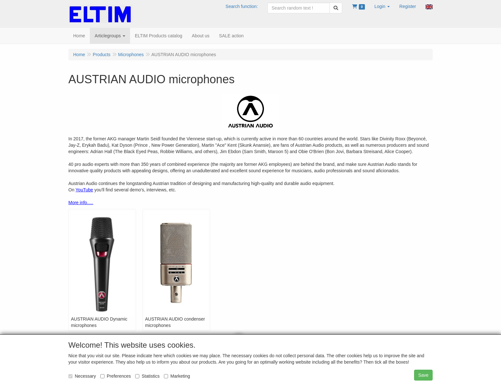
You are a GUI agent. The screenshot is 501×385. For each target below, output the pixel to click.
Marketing (177, 376)
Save (423, 375)
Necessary (82, 376)
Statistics (147, 376)
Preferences (115, 376)
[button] (382, 6)
